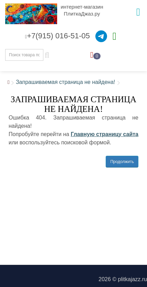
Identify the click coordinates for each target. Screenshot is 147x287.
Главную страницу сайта (104, 134)
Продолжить (122, 161)
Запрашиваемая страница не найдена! (65, 82)
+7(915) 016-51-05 (57, 35)
